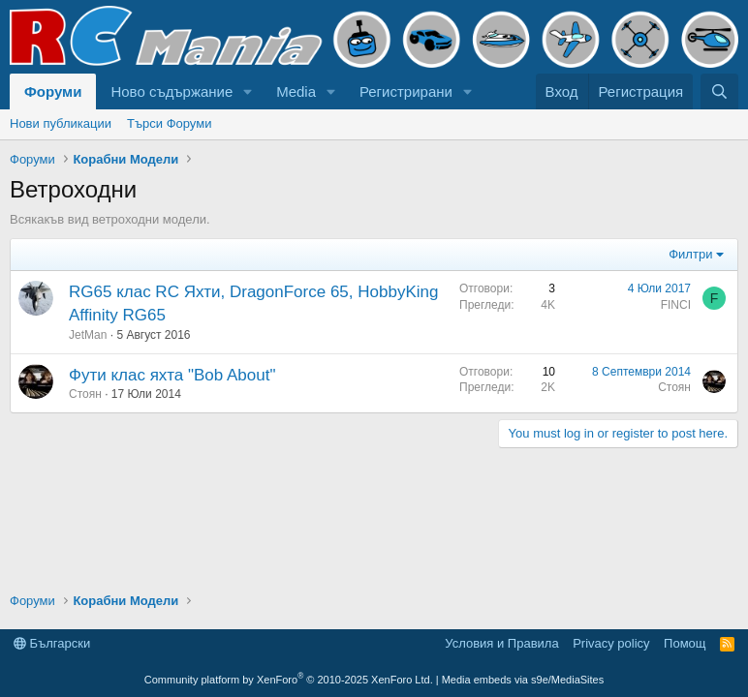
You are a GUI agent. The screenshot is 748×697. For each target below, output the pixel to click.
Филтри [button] (690, 254)
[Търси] (719, 91)
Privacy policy (611, 643)
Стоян (85, 394)
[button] (248, 91)
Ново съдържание (171, 91)
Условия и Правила (501, 643)
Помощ (684, 643)
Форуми (52, 91)
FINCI (676, 305)
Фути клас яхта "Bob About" (172, 375)
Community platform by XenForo (288, 679)
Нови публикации (60, 123)
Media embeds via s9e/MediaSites (523, 679)
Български (52, 643)
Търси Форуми (169, 123)
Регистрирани (405, 91)
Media (296, 91)
